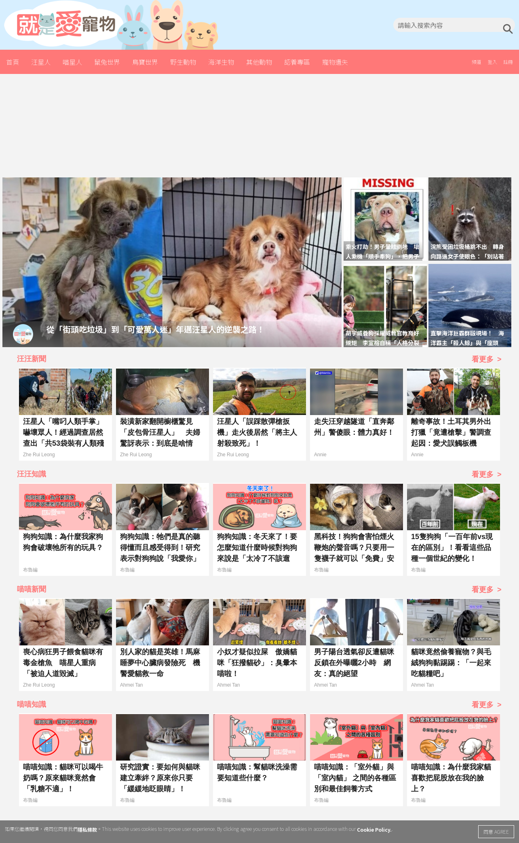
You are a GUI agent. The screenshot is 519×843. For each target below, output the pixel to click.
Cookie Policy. (374, 829)
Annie (320, 454)
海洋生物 (221, 62)
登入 (492, 61)
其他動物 (259, 62)
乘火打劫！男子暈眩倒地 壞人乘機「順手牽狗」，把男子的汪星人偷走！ (382, 256)
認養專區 (297, 62)
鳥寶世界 (145, 62)
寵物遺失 (335, 62)
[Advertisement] (259, 124)
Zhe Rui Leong (39, 454)
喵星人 (72, 62)
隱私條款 (87, 829)
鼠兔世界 (107, 62)
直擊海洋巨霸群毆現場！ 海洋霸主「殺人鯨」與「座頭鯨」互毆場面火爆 (467, 342)
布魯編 (30, 570)
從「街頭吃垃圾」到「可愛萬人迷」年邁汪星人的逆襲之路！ (155, 329)
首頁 (12, 62)
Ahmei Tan (131, 685)
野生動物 (183, 62)
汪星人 (41, 62)
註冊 (508, 61)
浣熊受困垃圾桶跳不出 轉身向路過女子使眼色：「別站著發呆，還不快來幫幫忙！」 (467, 256)
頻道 (476, 61)
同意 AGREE (496, 831)
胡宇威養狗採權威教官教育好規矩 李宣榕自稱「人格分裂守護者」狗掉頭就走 (382, 342)
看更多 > (487, 359)
